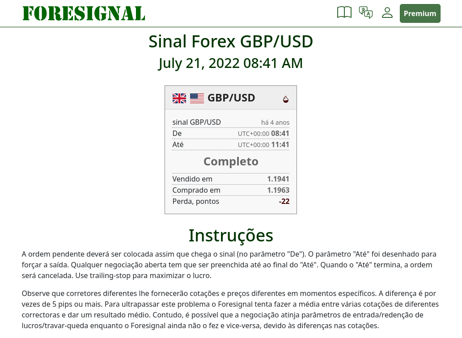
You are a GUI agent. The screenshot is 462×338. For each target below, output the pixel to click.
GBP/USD (231, 97)
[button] (344, 13)
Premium (420, 13)
